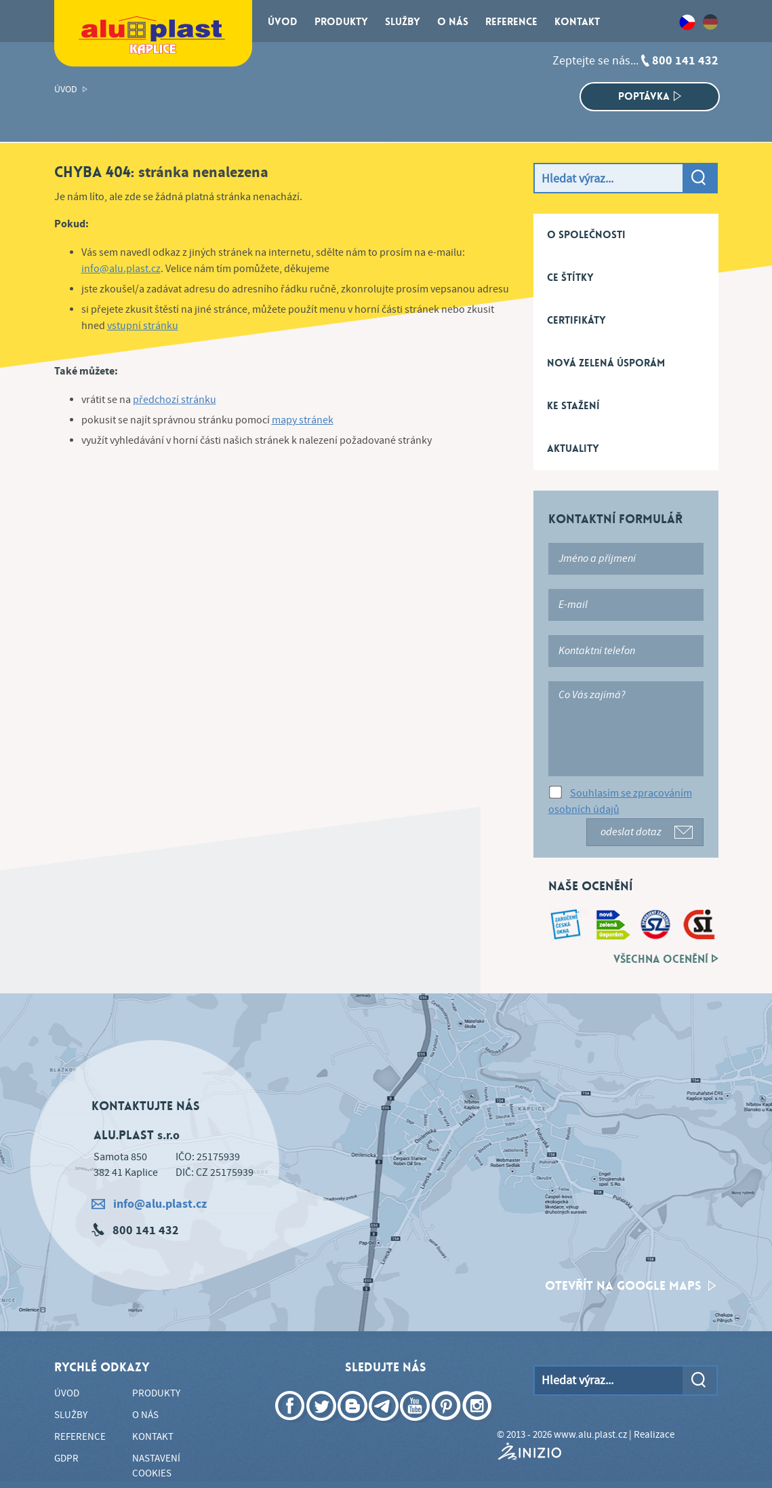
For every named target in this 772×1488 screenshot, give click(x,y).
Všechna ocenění (665, 959)
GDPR (66, 1459)
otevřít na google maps (630, 1285)
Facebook (291, 1425)
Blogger (354, 1425)
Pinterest (447, 1425)
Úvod (65, 89)
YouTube (416, 1425)
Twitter (322, 1425)
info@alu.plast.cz (121, 269)
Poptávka (649, 96)
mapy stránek (302, 420)
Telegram (385, 1425)
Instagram (478, 1425)
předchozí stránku (174, 400)
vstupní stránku (142, 326)
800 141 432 (685, 60)
